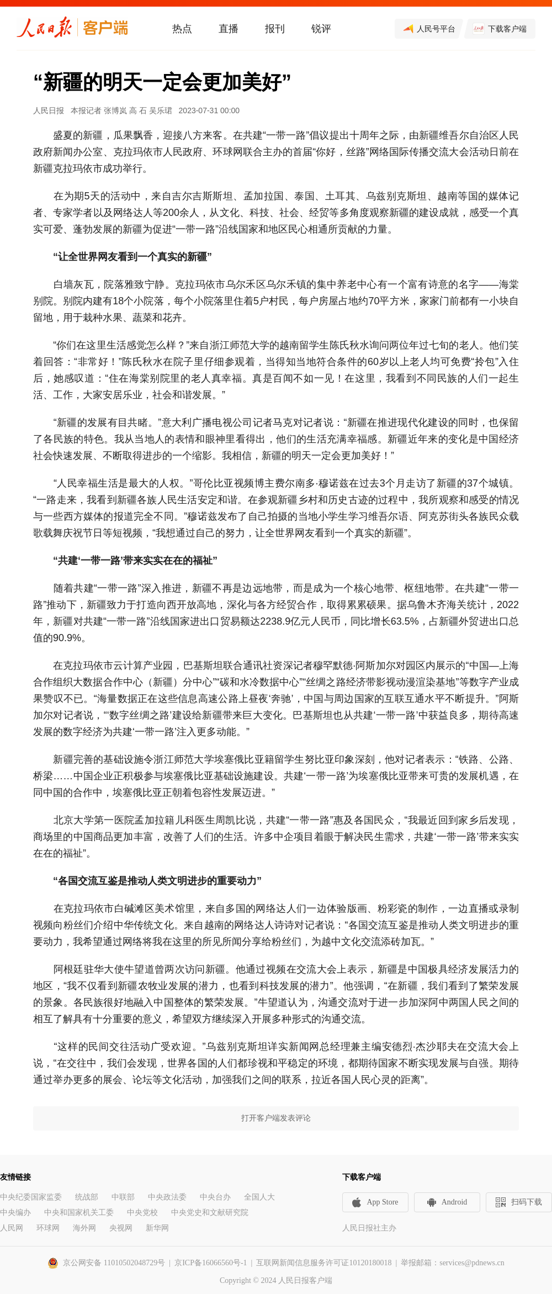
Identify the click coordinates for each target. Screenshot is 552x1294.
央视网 (120, 1228)
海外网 (84, 1228)
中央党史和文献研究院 (209, 1212)
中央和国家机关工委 (79, 1212)
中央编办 (15, 1212)
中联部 (123, 1197)
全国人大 (259, 1197)
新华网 (157, 1228)
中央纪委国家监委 (31, 1197)
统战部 (86, 1197)
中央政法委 (167, 1197)
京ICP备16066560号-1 (210, 1263)
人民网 (11, 1228)
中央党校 (142, 1212)
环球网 (48, 1228)
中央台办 (215, 1197)
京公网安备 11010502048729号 (114, 1263)
